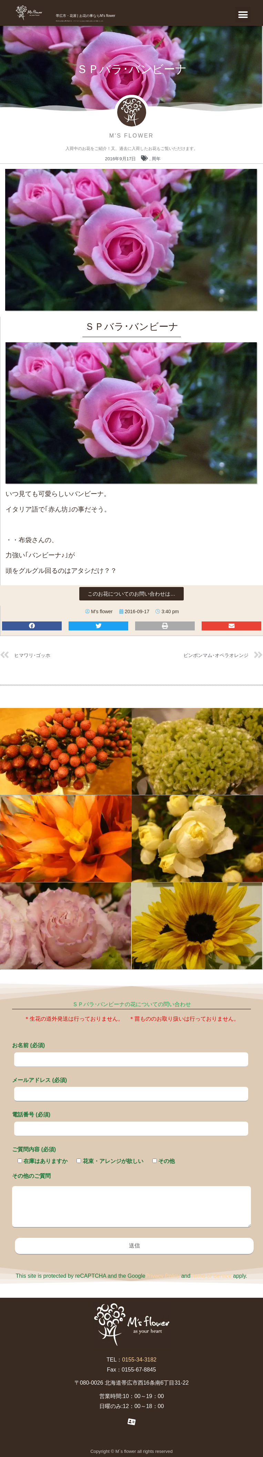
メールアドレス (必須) (130, 1086)
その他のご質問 (131, 1200)
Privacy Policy (162, 1276)
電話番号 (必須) (130, 1121)
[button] (243, 14)
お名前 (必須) (130, 1052)
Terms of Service (210, 1276)
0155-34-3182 (139, 1360)
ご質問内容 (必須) (34, 1149)
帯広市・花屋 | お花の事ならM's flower (85, 16)
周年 (156, 158)
